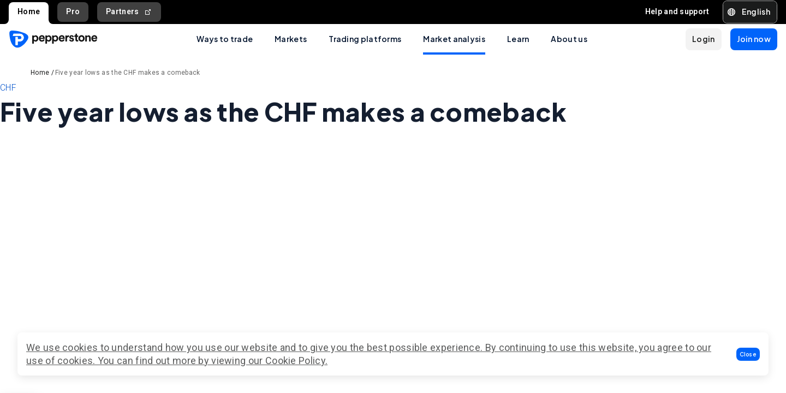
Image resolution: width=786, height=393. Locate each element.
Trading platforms (365, 39)
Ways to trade (224, 39)
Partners (129, 11)
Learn (518, 39)
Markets (291, 39)
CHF (8, 87)
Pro (73, 11)
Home (28, 11)
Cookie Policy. (296, 360)
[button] (748, 354)
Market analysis (454, 39)
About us (569, 39)
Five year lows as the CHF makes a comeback (127, 72)
